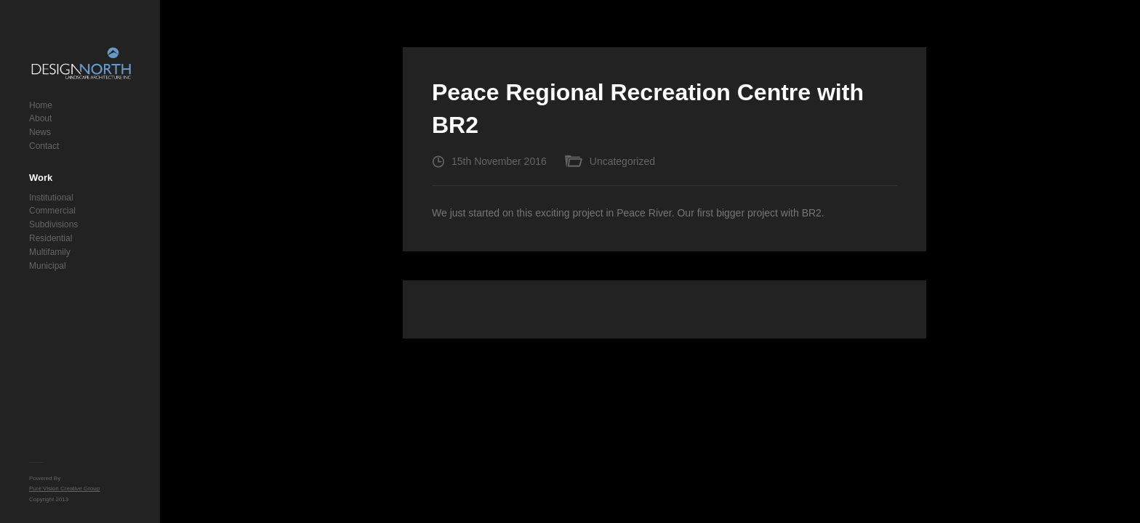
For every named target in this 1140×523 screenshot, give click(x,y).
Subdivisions (53, 224)
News (40, 132)
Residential (50, 238)
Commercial (52, 211)
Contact (44, 146)
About (40, 118)
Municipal (47, 266)
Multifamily (50, 252)
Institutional (51, 197)
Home (40, 105)
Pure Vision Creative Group (64, 488)
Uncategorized (622, 161)
